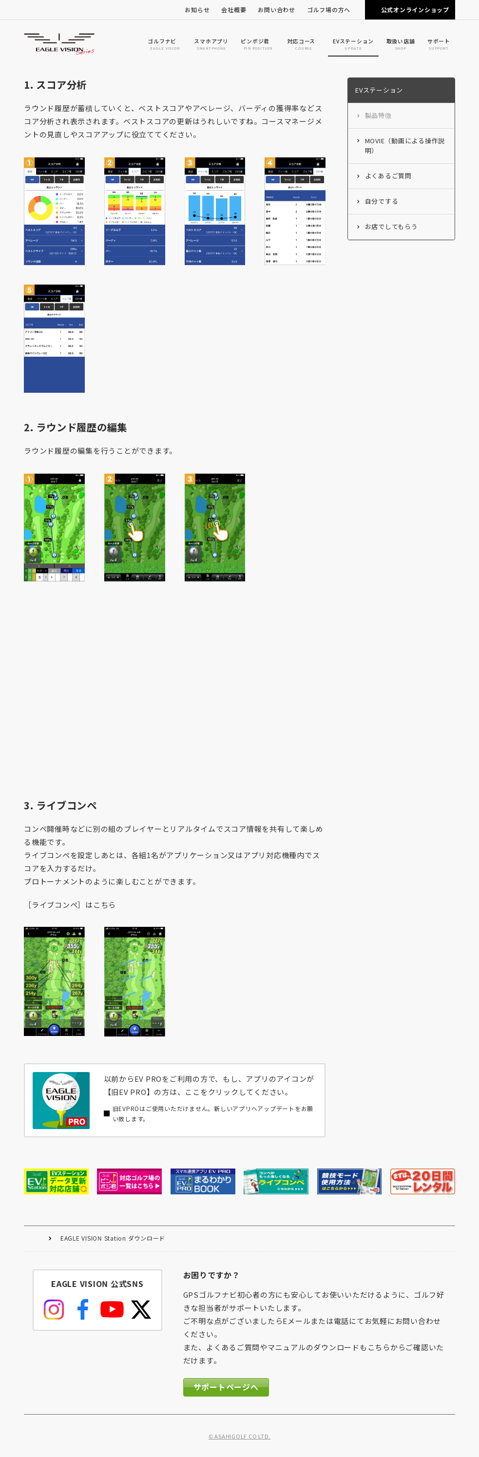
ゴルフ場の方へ (328, 9)
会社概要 (233, 9)
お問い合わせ (276, 9)
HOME (36, 1238)
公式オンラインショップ (415, 9)
